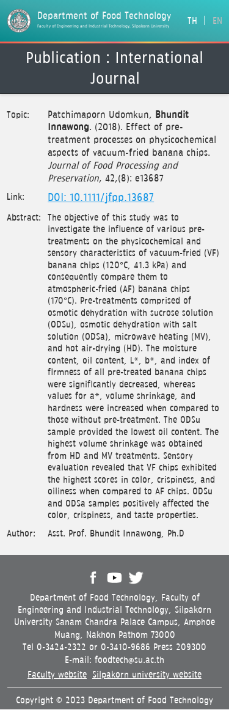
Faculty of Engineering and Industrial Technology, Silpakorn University (103, 26)
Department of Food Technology (104, 16)
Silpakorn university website (147, 675)
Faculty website (57, 675)
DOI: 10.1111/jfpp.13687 (101, 198)
